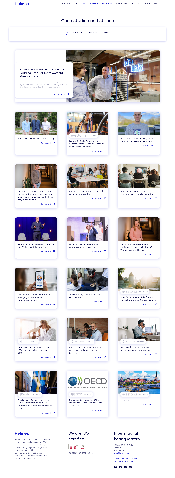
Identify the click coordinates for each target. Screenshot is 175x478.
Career (135, 3)
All (67, 32)
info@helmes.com (122, 453)
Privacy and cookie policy (125, 458)
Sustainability (122, 3)
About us (66, 3)
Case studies (77, 32)
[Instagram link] (130, 467)
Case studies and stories (100, 3)
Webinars (105, 32)
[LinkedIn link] (125, 467)
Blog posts (92, 32)
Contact (147, 3)
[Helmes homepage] (22, 3)
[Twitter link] (120, 467)
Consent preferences (123, 461)
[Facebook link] (115, 467)
